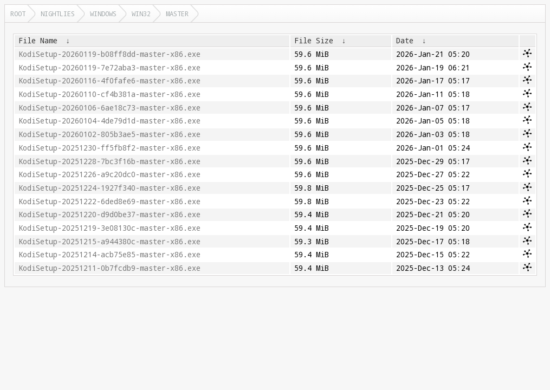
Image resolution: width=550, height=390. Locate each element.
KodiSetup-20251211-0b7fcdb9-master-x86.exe (109, 268)
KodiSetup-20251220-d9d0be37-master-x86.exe (109, 214)
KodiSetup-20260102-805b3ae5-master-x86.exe (109, 134)
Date (404, 41)
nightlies (58, 13)
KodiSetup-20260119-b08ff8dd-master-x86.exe (109, 54)
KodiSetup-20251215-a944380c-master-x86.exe (109, 241)
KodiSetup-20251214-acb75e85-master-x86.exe (109, 254)
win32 (141, 13)
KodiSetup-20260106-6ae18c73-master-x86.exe (109, 108)
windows (103, 13)
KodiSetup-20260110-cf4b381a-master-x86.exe (109, 94)
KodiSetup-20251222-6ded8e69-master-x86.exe (109, 201)
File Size (313, 41)
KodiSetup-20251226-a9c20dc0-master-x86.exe (109, 174)
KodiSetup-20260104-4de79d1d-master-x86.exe (109, 121)
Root (17, 13)
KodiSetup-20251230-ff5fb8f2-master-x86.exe (109, 148)
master (177, 13)
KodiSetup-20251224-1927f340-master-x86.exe (109, 188)
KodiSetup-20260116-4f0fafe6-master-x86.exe (109, 81)
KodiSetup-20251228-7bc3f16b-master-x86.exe (109, 161)
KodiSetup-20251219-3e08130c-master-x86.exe (109, 228)
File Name (37, 41)
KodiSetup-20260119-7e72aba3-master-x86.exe (109, 68)
